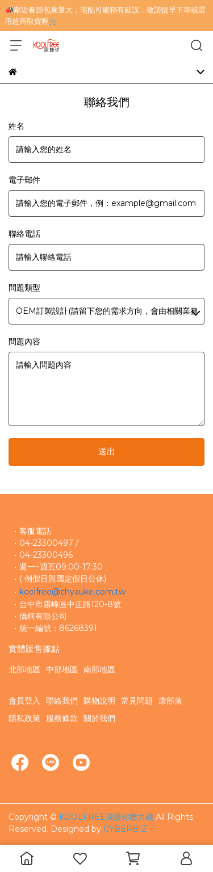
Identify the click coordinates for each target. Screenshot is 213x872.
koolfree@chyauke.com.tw (72, 592)
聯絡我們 (62, 701)
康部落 (170, 701)
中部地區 (62, 669)
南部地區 (99, 669)
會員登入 (24, 701)
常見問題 (137, 701)
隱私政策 (24, 718)
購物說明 (99, 701)
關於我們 (99, 718)
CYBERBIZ (125, 829)
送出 (106, 451)
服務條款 (62, 718)
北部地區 (24, 669)
